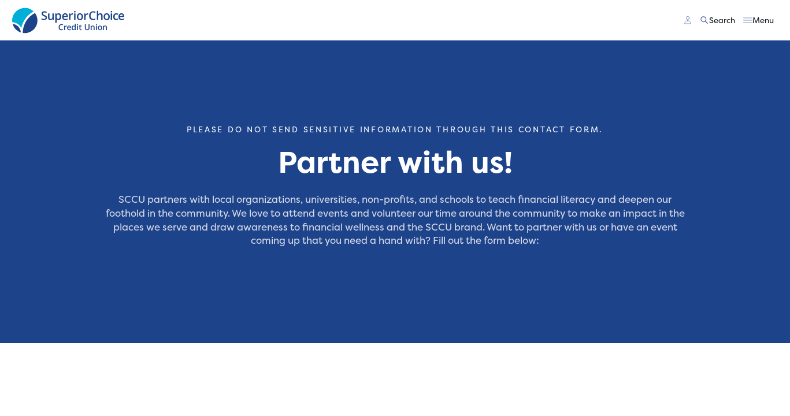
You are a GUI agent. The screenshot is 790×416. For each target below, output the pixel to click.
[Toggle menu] (758, 20)
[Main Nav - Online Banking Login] (687, 20)
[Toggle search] (718, 20)
